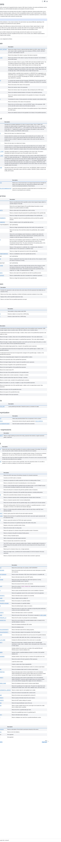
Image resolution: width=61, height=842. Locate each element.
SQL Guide (4, 18)
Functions (5, 22)
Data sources (4, 14)
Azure (4, 28)
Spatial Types (5, 64)
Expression (5, 31)
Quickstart (3, 11)
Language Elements (4, 56)
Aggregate (5, 24)
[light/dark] (57, 1)
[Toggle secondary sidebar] (59, 1)
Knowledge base (5, 71)
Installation (4, 66)
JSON (4, 62)
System (4, 49)
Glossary (3, 73)
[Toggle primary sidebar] (14, 1)
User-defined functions (7, 53)
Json (4, 33)
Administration (4, 68)
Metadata (5, 37)
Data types (5, 20)
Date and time (6, 29)
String (4, 47)
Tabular (4, 51)
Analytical (5, 26)
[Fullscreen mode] (54, 1)
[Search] (6, 8)
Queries (4, 58)
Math (4, 35)
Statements (5, 60)
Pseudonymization (6, 40)
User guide (4, 16)
